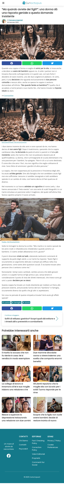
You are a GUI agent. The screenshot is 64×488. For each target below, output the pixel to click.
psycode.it (23, 449)
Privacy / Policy (54, 440)
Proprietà (36, 458)
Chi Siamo (23, 440)
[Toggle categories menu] (3, 3)
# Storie (26, 302)
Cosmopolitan (8, 95)
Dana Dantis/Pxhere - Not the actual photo (14, 142)
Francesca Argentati (16, 20)
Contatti (22, 444)
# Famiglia (16, 302)
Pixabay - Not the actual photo (11, 242)
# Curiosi (6, 302)
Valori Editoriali (38, 454)
